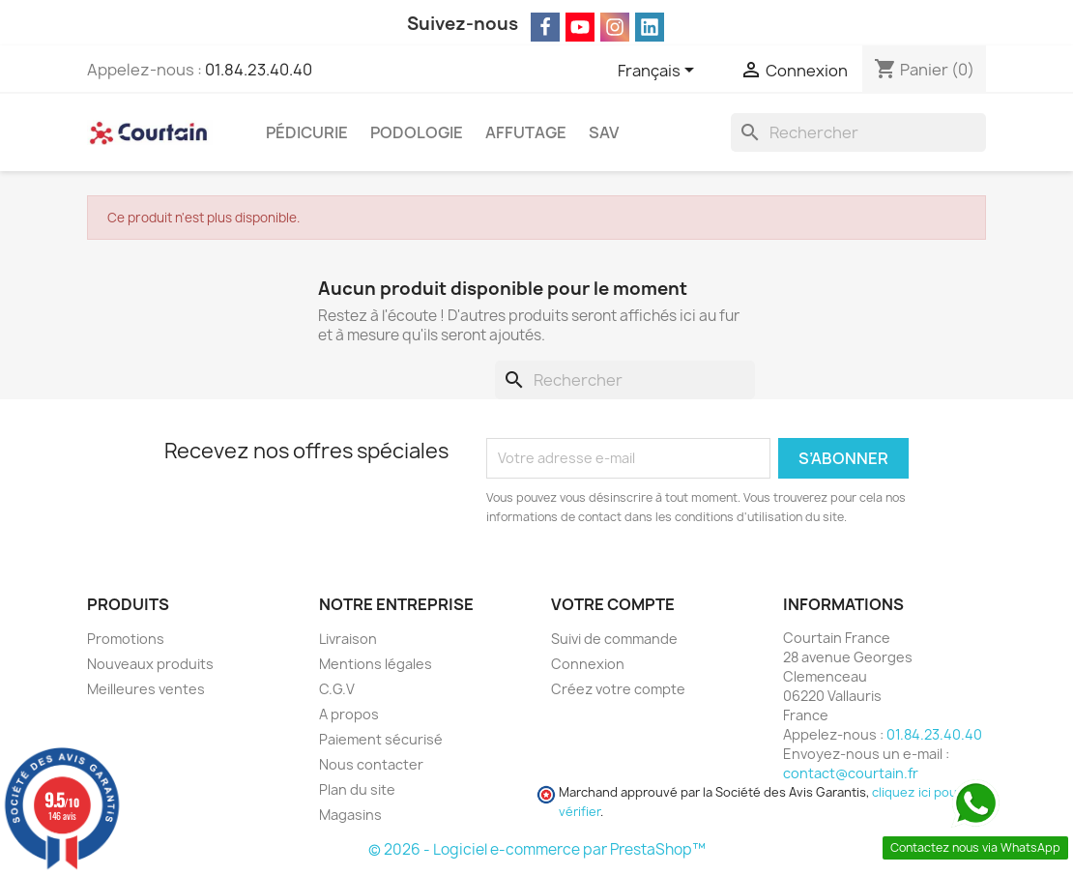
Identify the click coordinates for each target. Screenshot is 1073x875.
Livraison (348, 638)
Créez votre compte (618, 689)
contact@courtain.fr (850, 773)
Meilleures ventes (146, 689)
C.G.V (337, 689)
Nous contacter (371, 764)
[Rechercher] (858, 132)
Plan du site (357, 789)
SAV (604, 132)
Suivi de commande (614, 638)
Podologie (416, 132)
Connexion (587, 664)
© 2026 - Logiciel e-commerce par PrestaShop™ (537, 849)
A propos (349, 714)
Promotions (125, 638)
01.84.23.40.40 (258, 69)
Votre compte (613, 604)
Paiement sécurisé (381, 739)
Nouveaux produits (150, 664)
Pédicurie (307, 132)
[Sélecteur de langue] (659, 71)
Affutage (525, 132)
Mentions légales (375, 664)
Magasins (350, 814)
